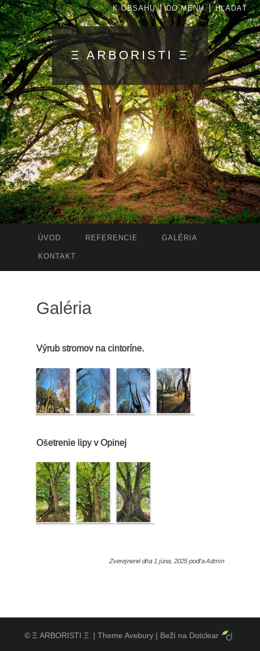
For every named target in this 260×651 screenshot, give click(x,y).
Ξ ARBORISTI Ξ (130, 55)
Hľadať (231, 8)
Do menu (185, 8)
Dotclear (204, 635)
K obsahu (134, 8)
